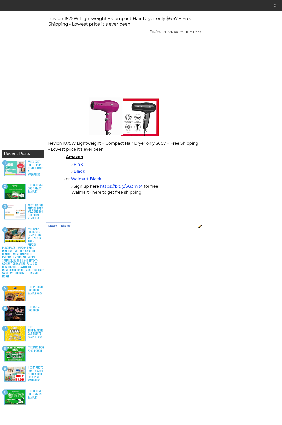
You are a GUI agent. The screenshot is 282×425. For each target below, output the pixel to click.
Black (79, 171)
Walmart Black (86, 178)
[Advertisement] (23, 81)
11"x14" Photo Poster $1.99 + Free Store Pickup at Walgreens (35, 373)
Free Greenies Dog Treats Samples (35, 188)
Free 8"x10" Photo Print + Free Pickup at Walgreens (35, 168)
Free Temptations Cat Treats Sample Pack (35, 332)
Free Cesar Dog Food (34, 308)
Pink (78, 164)
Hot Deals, (194, 32)
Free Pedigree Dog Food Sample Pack (35, 290)
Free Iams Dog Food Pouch (36, 348)
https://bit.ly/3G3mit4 (121, 186)
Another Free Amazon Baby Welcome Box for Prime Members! (35, 211)
